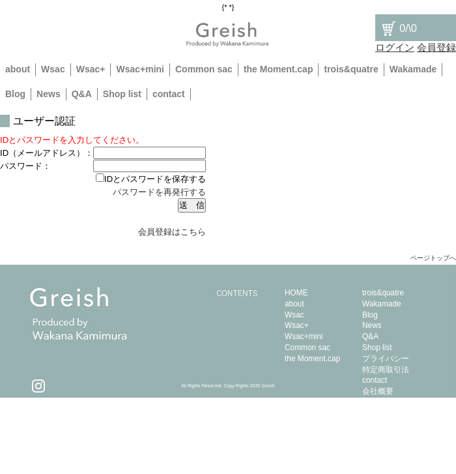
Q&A (82, 94)
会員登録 (436, 47)
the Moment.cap (278, 69)
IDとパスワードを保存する (151, 179)
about (17, 69)
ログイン (394, 47)
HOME (296, 292)
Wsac (53, 69)
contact (168, 94)
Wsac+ (91, 69)
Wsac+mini (140, 69)
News (48, 94)
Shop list (122, 94)
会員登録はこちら (172, 232)
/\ (398, 28)
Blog (15, 94)
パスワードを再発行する (159, 192)
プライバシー (385, 358)
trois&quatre (351, 69)
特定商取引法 (385, 369)
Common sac (204, 69)
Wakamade (413, 69)
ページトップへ (433, 257)
